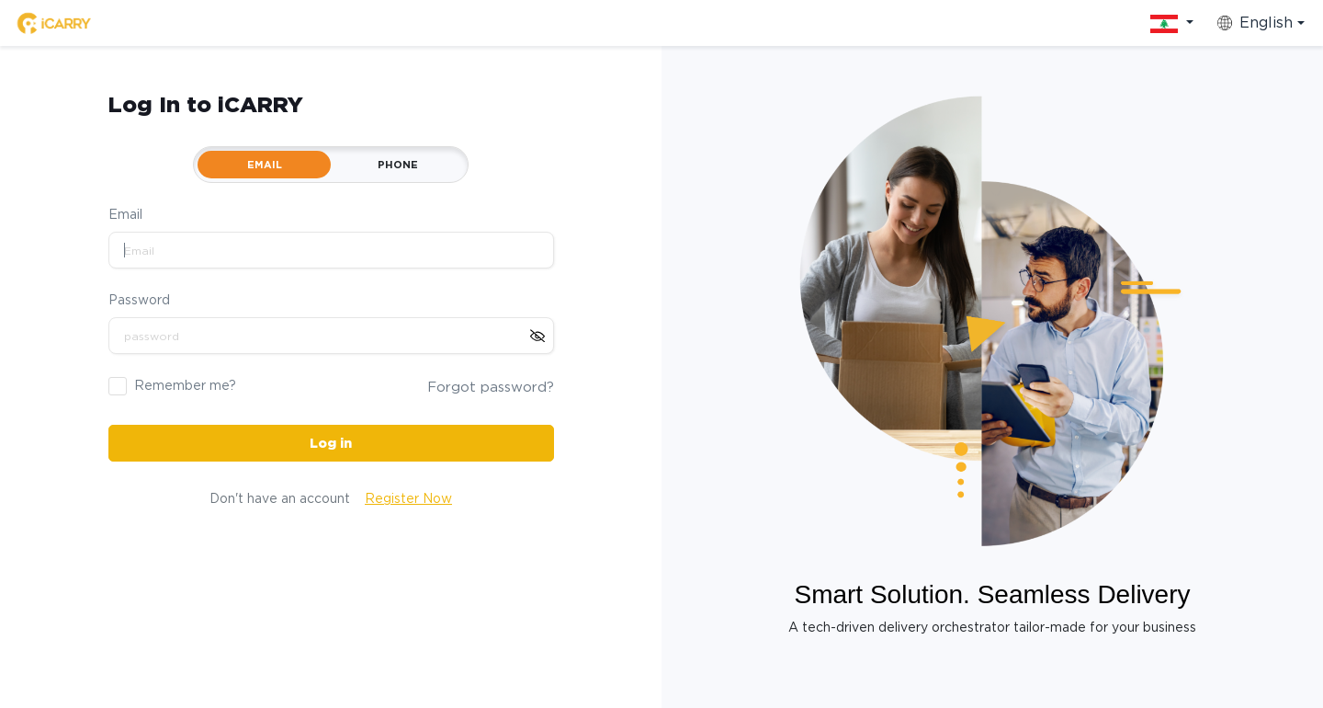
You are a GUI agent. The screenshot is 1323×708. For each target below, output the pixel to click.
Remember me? (185, 385)
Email (125, 214)
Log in (331, 443)
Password (139, 299)
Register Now (408, 498)
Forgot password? (490, 387)
